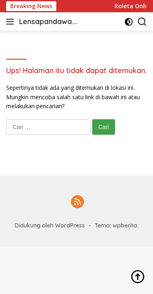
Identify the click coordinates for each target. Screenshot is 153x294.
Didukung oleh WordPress (50, 225)
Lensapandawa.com (48, 22)
